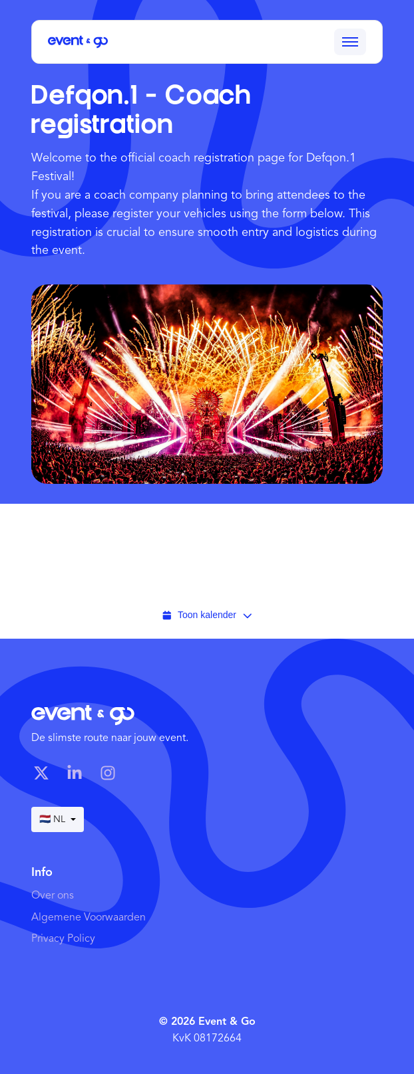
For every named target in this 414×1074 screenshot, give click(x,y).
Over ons (52, 896)
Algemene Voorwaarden (88, 918)
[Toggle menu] (350, 42)
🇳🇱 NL (57, 819)
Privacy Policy (63, 939)
